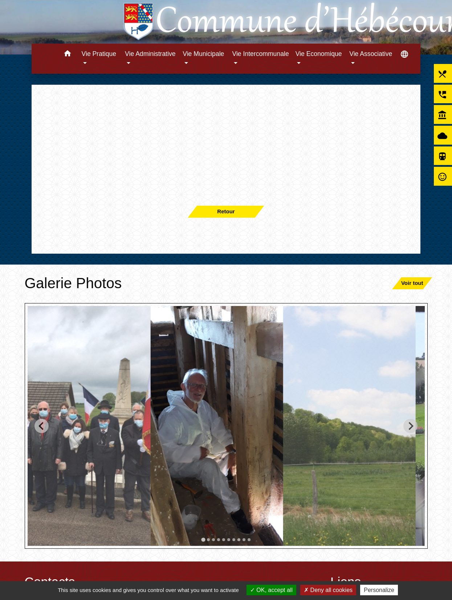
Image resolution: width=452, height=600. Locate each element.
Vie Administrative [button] (150, 53)
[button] (67, 55)
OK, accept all (271, 590)
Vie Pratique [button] (99, 53)
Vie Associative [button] (370, 53)
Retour (226, 211)
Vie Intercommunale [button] (260, 53)
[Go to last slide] (41, 426)
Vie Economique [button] (319, 53)
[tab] (203, 539)
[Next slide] (410, 426)
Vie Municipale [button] (203, 53)
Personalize (379, 590)
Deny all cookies (328, 590)
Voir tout (412, 283)
